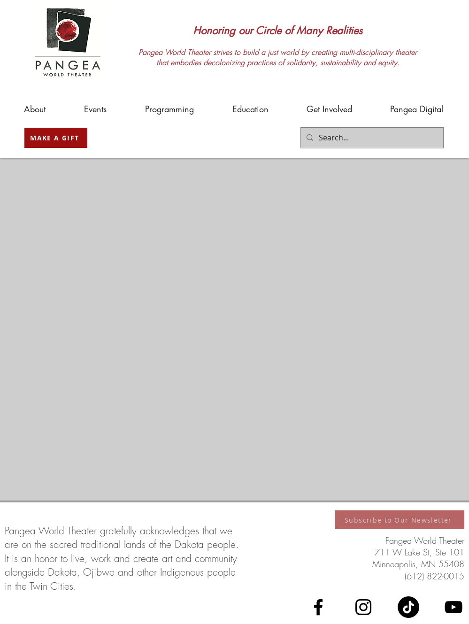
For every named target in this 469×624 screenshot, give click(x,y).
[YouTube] (453, 607)
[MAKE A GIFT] (55, 138)
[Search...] (371, 138)
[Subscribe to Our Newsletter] (399, 519)
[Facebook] (318, 607)
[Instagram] (363, 607)
